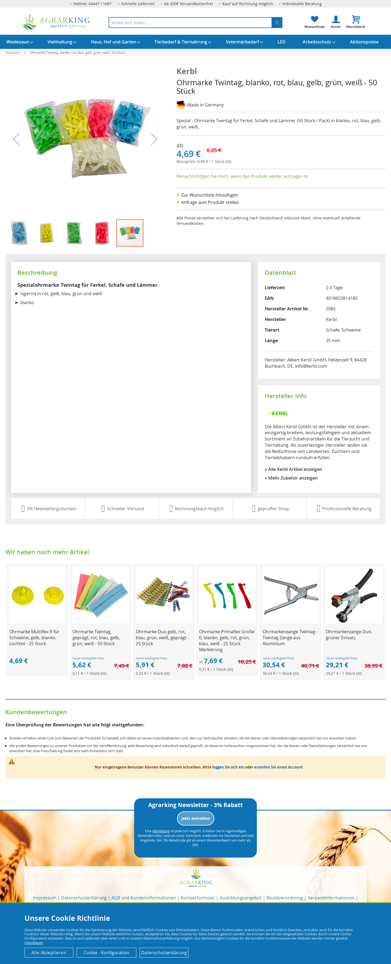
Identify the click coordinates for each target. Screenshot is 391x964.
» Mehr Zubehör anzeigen (291, 478)
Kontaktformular (198, 898)
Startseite (12, 52)
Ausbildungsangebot (240, 898)
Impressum (44, 898)
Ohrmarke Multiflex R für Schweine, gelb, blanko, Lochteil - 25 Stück (34, 638)
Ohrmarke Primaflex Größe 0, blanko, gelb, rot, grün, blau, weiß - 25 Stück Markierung (226, 641)
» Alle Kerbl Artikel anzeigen (293, 469)
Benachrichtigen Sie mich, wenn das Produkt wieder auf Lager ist (242, 176)
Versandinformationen (331, 898)
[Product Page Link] (37, 622)
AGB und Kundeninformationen (143, 898)
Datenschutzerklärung (84, 898)
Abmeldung (161, 831)
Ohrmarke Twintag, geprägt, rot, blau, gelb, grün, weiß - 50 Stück (96, 638)
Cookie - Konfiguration (106, 953)
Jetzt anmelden (195, 818)
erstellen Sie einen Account (278, 767)
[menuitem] (17, 42)
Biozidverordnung (284, 898)
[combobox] (195, 22)
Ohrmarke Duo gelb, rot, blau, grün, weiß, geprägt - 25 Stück (162, 638)
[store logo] (56, 21)
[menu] (195, 42)
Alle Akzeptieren (48, 953)
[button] (19, 233)
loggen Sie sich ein (228, 767)
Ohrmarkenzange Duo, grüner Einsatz (349, 635)
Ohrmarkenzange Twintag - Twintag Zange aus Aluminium (290, 638)
